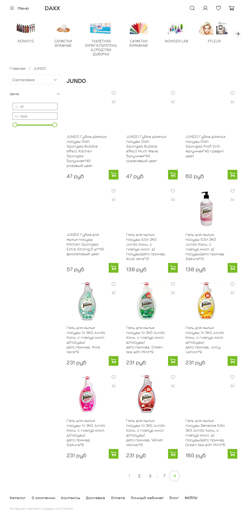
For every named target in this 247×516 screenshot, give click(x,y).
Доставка (95, 497)
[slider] (15, 125)
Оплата (118, 497)
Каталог (18, 497)
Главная (17, 69)
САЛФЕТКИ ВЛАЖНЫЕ (65, 43)
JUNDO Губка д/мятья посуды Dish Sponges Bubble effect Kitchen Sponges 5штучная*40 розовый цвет (87, 151)
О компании (43, 497)
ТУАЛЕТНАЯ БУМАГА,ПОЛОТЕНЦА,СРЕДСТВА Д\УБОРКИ (104, 48)
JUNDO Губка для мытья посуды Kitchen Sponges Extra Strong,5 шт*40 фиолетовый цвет (85, 244)
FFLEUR (220, 41)
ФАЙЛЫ (191, 497)
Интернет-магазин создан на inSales (41, 508)
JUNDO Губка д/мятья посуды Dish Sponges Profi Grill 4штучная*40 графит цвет (205, 146)
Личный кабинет (147, 497)
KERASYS (26, 41)
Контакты (70, 497)
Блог (174, 497)
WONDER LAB (181, 41)
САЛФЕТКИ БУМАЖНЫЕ (142, 43)
